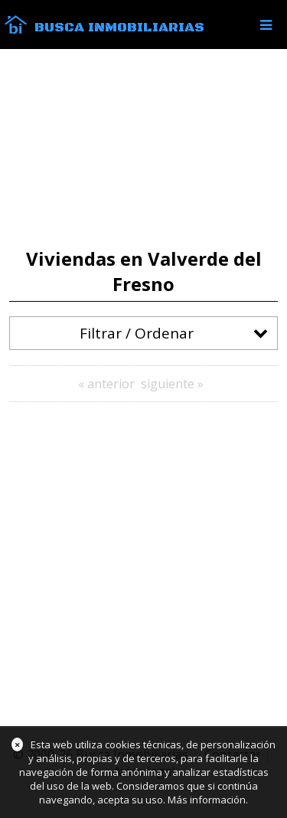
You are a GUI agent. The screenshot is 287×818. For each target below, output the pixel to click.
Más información (207, 800)
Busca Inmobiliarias (119, 27)
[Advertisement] (143, 148)
